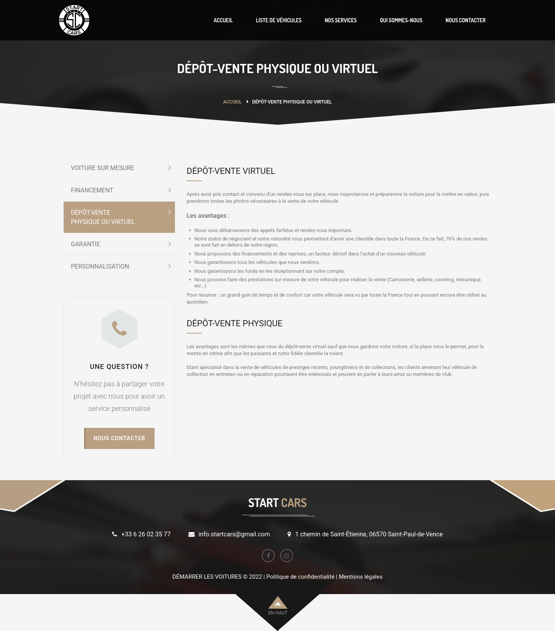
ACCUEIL (223, 20)
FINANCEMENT (92, 190)
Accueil (232, 102)
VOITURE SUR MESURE (102, 168)
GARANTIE (85, 244)
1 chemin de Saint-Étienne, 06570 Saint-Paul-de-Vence (369, 534)
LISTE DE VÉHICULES (278, 20)
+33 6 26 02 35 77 (146, 534)
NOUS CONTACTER (466, 20)
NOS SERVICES (341, 20)
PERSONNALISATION (100, 266)
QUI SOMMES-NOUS (401, 20)
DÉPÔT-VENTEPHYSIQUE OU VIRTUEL (103, 217)
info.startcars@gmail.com (234, 534)
